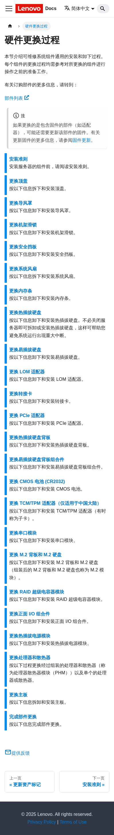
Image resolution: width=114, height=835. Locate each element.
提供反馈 (17, 753)
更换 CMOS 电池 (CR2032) (37, 481)
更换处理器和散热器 (29, 657)
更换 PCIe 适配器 (27, 415)
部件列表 (17, 98)
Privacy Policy (41, 822)
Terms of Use (73, 822)
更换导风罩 (20, 203)
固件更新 (81, 140)
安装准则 (18, 159)
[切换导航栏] (9, 8)
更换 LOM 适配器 (27, 371)
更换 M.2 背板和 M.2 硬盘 (35, 554)
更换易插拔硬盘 (25, 349)
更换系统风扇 (23, 268)
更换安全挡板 (23, 246)
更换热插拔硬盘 (25, 312)
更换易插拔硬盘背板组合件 (36, 459)
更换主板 (18, 694)
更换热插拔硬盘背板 (29, 437)
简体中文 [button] (77, 8)
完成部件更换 (23, 716)
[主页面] (10, 26)
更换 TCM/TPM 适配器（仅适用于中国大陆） (55, 503)
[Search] (103, 8)
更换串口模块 (23, 533)
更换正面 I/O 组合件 (29, 613)
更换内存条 (20, 290)
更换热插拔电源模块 (29, 635)
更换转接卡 (20, 393)
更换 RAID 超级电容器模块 (36, 591)
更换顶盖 (18, 181)
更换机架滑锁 (23, 224)
